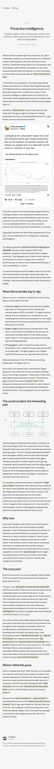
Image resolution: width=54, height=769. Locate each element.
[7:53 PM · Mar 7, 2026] (12, 195)
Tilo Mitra (6, 8)
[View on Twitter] (48, 127)
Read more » (41, 746)
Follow (22, 129)
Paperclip (7, 232)
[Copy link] (29, 200)
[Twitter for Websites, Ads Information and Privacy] (48, 195)
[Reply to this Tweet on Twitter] (18, 200)
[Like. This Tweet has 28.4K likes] (8, 200)
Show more (33, 154)
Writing (15, 8)
